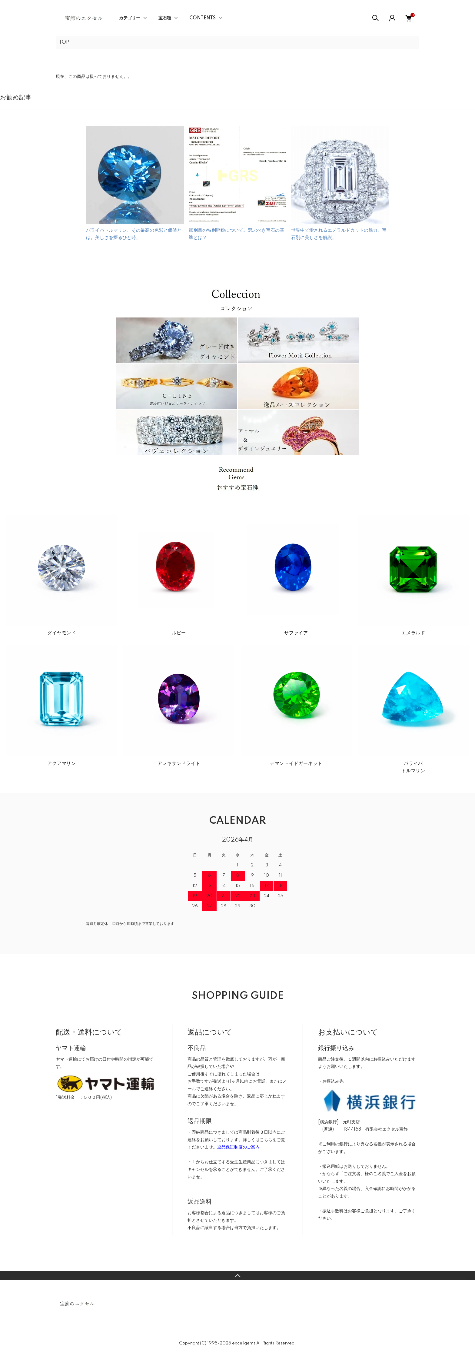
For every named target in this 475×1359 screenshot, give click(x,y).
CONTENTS (202, 18)
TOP (64, 42)
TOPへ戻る (237, 1275)
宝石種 (164, 18)
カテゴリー (129, 18)
